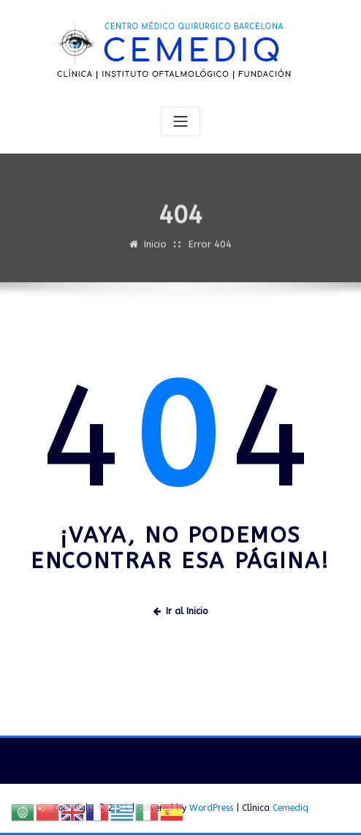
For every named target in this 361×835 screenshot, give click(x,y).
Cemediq (290, 808)
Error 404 (210, 248)
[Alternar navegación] (180, 122)
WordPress (211, 808)
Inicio (155, 248)
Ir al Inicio (180, 611)
